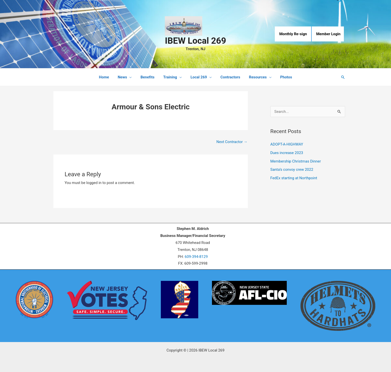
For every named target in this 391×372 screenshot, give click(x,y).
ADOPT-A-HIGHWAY (286, 144)
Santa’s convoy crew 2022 (291, 169)
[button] (343, 77)
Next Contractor (231, 142)
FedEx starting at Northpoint (293, 178)
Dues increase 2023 (286, 153)
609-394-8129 (196, 256)
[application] (132, 77)
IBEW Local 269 (195, 41)
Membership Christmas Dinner (295, 161)
